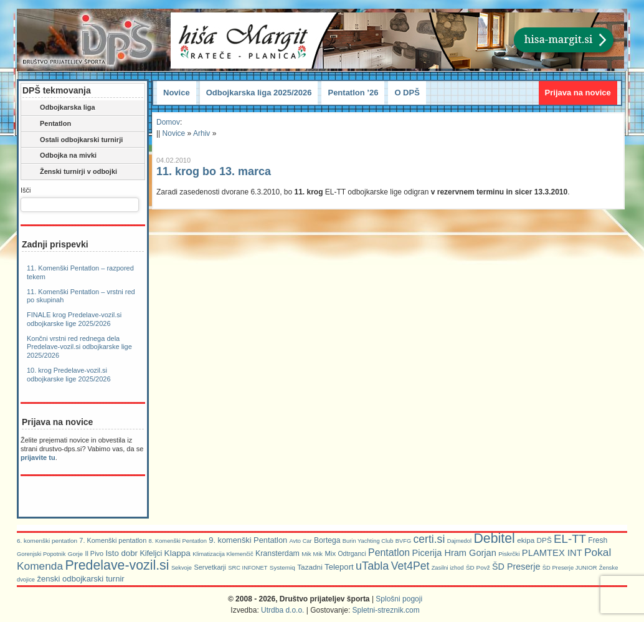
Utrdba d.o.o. (282, 610)
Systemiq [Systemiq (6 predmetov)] (282, 567)
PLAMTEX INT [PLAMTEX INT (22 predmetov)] (552, 553)
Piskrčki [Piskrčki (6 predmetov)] (508, 553)
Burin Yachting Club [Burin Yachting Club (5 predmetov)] (368, 541)
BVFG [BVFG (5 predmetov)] (403, 541)
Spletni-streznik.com (386, 610)
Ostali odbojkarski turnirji (73, 140)
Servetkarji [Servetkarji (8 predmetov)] (210, 567)
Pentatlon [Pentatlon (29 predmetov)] (389, 552)
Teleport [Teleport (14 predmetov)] (339, 567)
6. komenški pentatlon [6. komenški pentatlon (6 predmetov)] (47, 540)
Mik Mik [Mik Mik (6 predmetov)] (312, 553)
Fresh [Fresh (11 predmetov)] (597, 540)
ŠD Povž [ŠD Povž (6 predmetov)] (478, 567)
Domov (168, 122)
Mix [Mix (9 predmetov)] (330, 553)
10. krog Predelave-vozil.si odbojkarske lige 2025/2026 (69, 374)
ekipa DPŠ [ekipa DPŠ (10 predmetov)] (534, 540)
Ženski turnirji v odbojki (70, 172)
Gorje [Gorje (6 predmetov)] (75, 553)
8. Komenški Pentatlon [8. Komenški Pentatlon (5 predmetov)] (178, 541)
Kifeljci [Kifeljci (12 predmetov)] (151, 553)
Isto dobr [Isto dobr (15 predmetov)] (121, 553)
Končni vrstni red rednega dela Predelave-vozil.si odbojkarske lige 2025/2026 (79, 347)
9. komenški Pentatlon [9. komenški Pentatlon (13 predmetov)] (248, 540)
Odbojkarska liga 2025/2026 (259, 92)
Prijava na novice (578, 92)
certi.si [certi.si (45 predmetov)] (429, 539)
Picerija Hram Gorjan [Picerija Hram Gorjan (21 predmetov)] (454, 553)
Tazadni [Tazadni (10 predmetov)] (310, 567)
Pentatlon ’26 (353, 92)
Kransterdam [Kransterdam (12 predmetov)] (277, 553)
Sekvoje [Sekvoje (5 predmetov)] (181, 568)
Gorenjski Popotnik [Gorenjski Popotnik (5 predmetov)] (41, 554)
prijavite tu (38, 457)
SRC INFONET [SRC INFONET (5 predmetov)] (247, 568)
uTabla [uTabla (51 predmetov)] (372, 566)
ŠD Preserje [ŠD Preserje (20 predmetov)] (516, 567)
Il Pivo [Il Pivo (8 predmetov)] (94, 553)
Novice (176, 92)
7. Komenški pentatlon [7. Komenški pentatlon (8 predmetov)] (112, 540)
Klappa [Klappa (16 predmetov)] (177, 553)
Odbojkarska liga (59, 108)
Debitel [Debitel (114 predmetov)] (493, 538)
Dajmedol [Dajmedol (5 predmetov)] (459, 541)
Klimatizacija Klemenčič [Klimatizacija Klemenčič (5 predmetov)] (222, 554)
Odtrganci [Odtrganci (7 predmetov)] (352, 553)
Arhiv (201, 133)
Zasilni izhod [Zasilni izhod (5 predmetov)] (448, 568)
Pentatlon (47, 124)
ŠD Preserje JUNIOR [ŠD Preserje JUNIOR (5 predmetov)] (569, 568)
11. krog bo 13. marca (213, 171)
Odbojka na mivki (60, 156)
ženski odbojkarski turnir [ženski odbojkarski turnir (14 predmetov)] (80, 578)
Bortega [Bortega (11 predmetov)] (327, 540)
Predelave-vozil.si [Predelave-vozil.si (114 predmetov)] (117, 565)
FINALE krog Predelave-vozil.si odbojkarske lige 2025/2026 (74, 319)
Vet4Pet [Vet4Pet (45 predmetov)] (410, 566)
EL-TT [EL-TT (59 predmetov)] (570, 538)
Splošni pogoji (399, 599)
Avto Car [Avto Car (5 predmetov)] (301, 541)
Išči (26, 190)
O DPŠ (406, 92)
